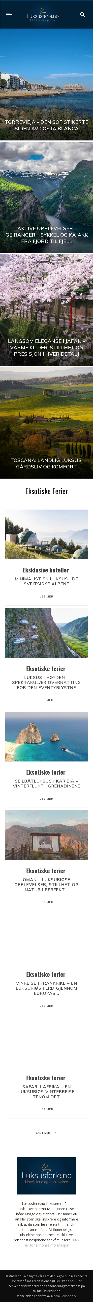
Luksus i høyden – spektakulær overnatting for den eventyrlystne (46, 682)
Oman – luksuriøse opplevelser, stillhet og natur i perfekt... (46, 884)
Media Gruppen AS (64, 1296)
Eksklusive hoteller (46, 570)
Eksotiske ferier (45, 668)
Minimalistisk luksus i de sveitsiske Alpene (46, 581)
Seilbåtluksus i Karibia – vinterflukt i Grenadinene (46, 783)
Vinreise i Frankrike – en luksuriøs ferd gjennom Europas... (46, 988)
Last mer (46, 1133)
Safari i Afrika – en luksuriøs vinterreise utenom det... (46, 1091)
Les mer (46, 596)
